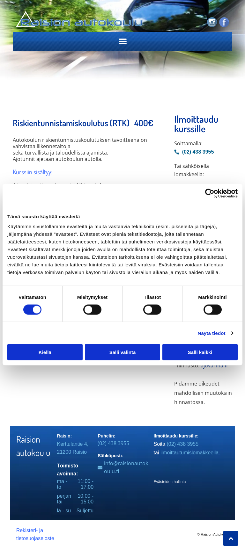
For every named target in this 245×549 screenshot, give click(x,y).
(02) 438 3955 (113, 443)
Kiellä (45, 352)
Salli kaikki (200, 352)
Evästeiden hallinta (170, 482)
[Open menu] (122, 41)
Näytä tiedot (212, 333)
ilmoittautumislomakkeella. (190, 452)
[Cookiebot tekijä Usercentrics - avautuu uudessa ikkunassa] (210, 193)
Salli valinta (122, 352)
